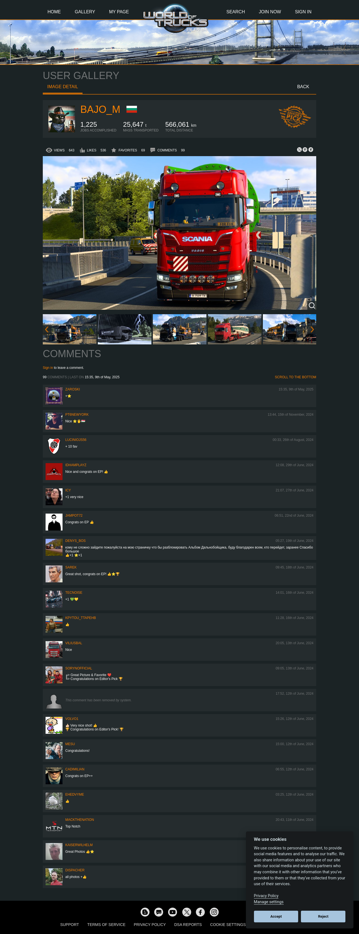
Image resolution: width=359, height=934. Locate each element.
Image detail (62, 86)
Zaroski (72, 389)
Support (69, 924)
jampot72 (74, 515)
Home (54, 11)
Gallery (85, 11)
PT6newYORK (77, 415)
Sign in (48, 368)
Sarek (71, 567)
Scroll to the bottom (295, 377)
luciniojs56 (75, 440)
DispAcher (74, 870)
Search (235, 11)
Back (303, 86)
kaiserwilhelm (79, 845)
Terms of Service (106, 924)
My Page (119, 11)
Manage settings (269, 902)
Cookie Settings (228, 924)
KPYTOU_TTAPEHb (80, 618)
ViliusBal (73, 643)
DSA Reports (188, 924)
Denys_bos (75, 541)
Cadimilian (74, 769)
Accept (276, 916)
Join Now (270, 11)
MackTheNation (79, 820)
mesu (70, 744)
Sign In (303, 11)
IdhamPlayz (75, 465)
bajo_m (100, 109)
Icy (68, 490)
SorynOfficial (78, 668)
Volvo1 (71, 719)
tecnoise (73, 593)
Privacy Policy (150, 924)
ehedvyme (74, 794)
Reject (323, 916)
